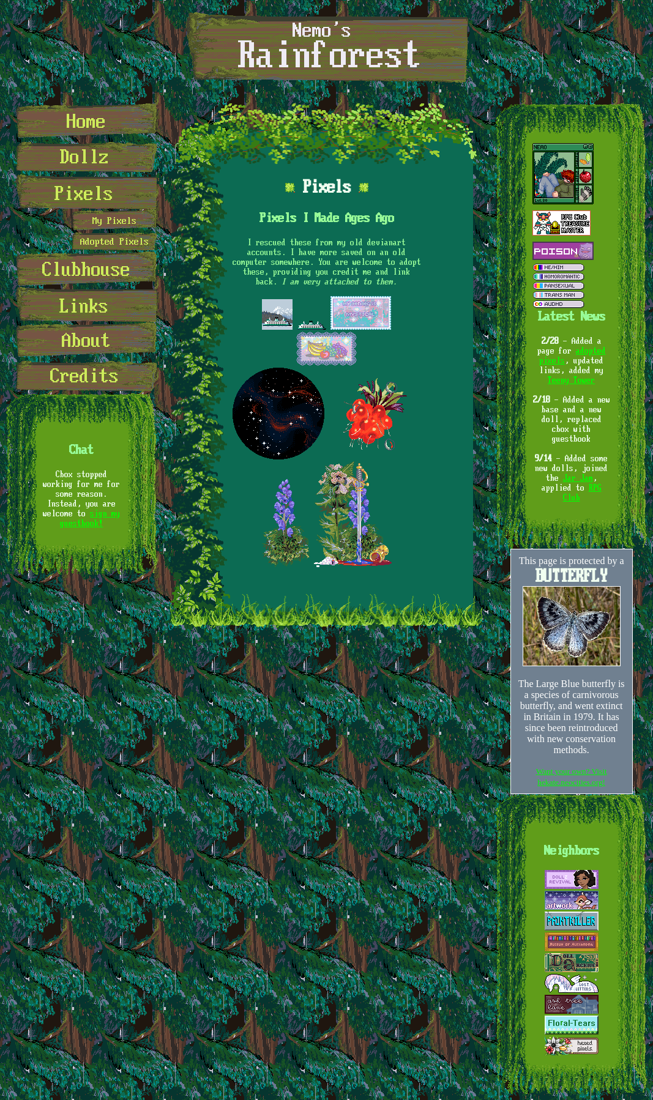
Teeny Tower (571, 380)
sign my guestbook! (90, 518)
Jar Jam (578, 478)
